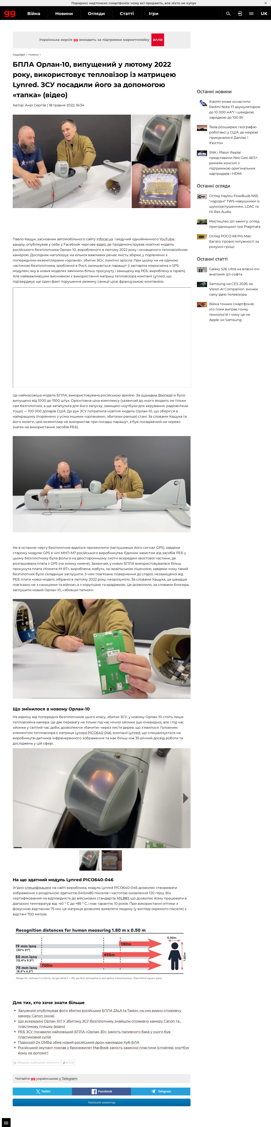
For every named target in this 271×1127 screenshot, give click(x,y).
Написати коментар (101, 1102)
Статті (164, 13)
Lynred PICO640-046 (93, 733)
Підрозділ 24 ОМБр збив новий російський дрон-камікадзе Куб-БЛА (78, 1042)
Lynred (134, 733)
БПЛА (70, 1062)
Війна (71, 13)
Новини (101, 13)
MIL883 (123, 898)
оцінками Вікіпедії (157, 395)
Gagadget (28, 13)
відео (101, 244)
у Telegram (68, 1079)
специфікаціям (38, 888)
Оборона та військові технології (38, 1062)
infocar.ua (105, 239)
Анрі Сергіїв (35, 105)
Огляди (133, 13)
